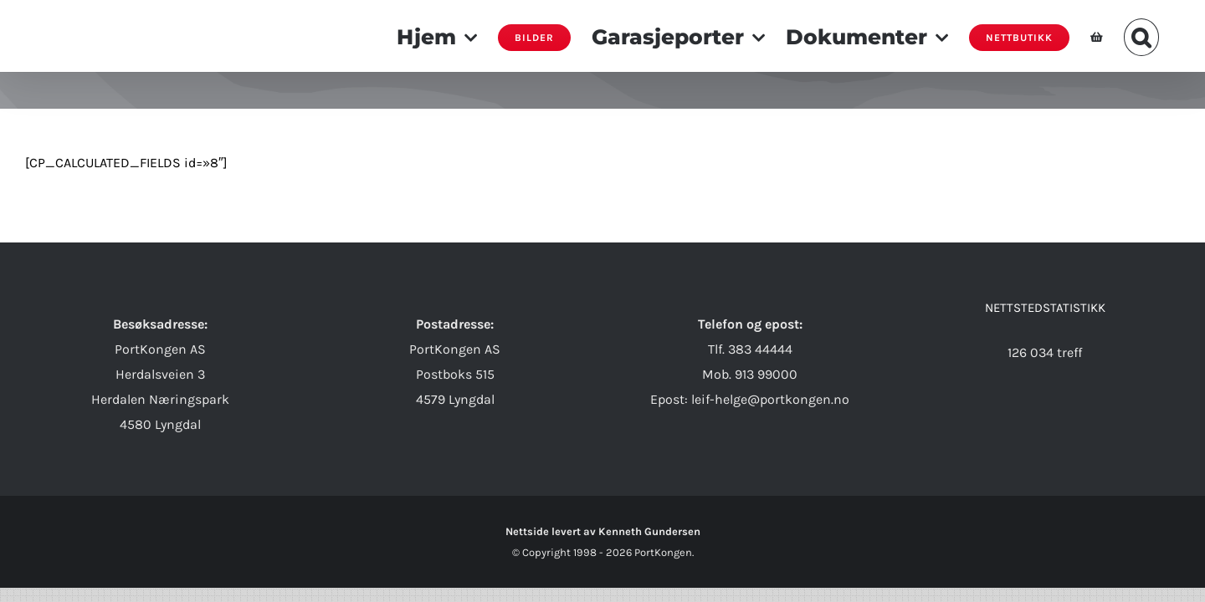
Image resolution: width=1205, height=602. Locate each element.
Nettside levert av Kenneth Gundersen (602, 531)
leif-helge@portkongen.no (770, 399)
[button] (1163, 36)
